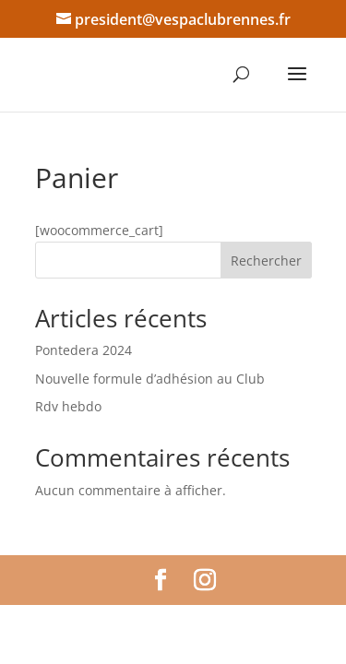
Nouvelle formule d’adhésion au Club (150, 378)
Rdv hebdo (68, 406)
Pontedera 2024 (83, 350)
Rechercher (266, 260)
